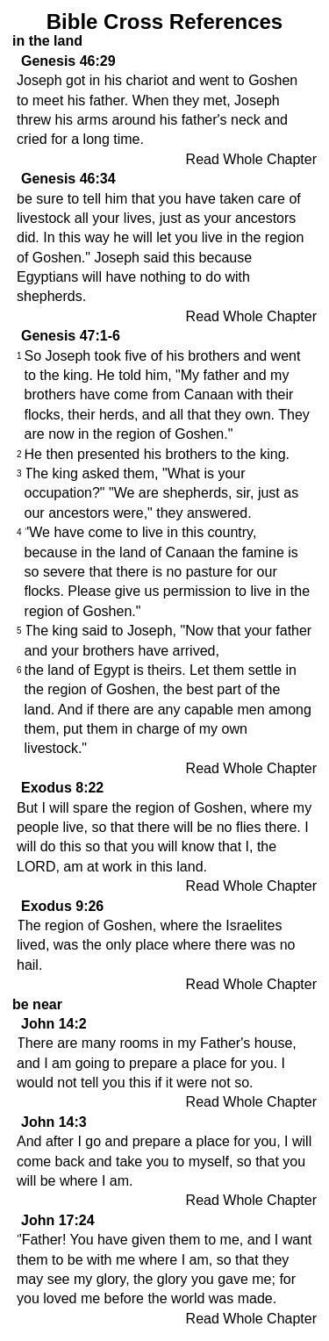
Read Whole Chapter (251, 159)
